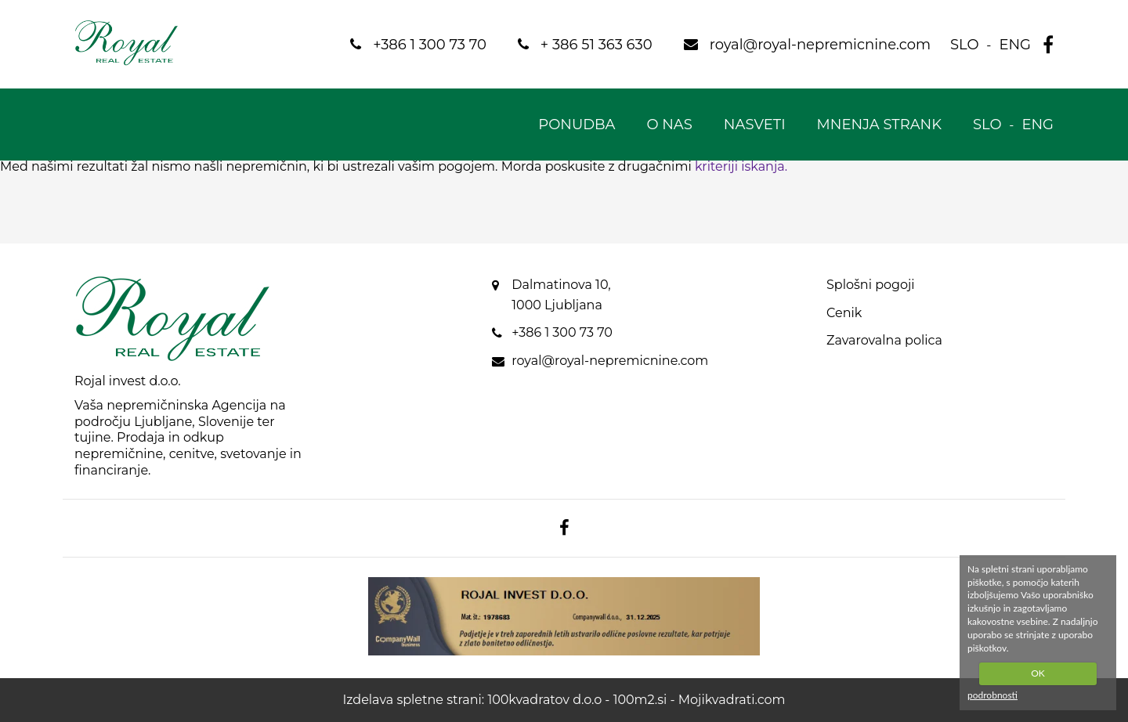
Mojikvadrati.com (732, 699)
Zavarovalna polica (884, 340)
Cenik (844, 312)
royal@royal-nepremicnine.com (610, 360)
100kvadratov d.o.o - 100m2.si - (582, 699)
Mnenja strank (879, 124)
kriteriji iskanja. (741, 166)
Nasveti (755, 124)
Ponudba (576, 124)
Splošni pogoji (870, 284)
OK (1038, 673)
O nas (669, 124)
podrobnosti (992, 695)
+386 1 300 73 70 (562, 332)
